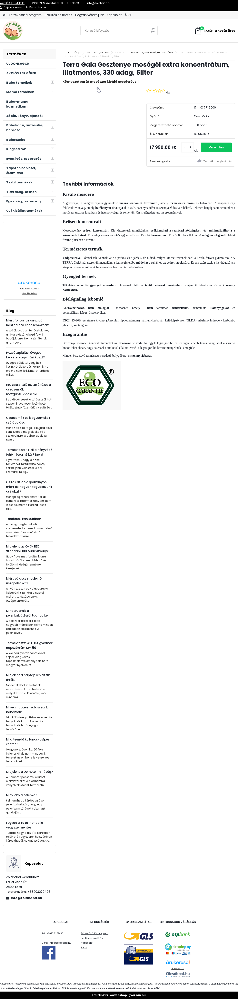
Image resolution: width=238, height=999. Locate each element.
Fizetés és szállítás (92, 938)
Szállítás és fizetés (58, 15)
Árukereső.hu (177, 968)
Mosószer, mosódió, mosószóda (152, 52)
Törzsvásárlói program (25, 15)
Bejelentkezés (13, 7)
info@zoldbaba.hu (26, 898)
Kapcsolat (114, 15)
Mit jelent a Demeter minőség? (29, 772)
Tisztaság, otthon (98, 52)
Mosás (119, 52)
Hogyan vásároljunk (89, 15)
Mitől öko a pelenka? (21, 795)
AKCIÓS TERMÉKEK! (12, 3)
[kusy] (187, 147)
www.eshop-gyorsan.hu (128, 995)
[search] (153, 32)
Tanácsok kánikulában (23, 519)
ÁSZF (128, 15)
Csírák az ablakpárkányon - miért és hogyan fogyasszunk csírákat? (29, 487)
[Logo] (30, 30)
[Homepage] (4, 15)
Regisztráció (37, 7)
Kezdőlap (74, 52)
